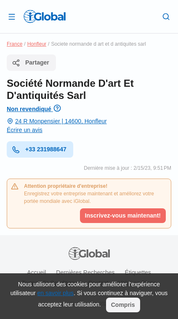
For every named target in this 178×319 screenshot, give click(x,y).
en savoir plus (55, 293)
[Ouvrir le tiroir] (11, 16)
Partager (30, 63)
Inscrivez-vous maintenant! (123, 215)
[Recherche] (166, 16)
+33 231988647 (39, 149)
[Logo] (45, 16)
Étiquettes (138, 272)
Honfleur (36, 44)
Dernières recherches (85, 272)
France (14, 44)
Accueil (36, 272)
